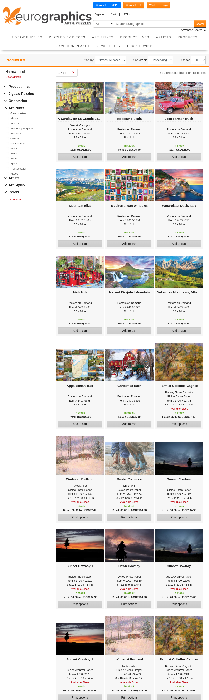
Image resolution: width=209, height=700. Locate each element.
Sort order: (140, 60)
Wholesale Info (134, 5)
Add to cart (80, 156)
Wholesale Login (158, 5)
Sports (14, 163)
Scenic (14, 153)
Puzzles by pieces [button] (67, 37)
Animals (14, 123)
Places (14, 173)
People (14, 148)
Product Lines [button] (134, 37)
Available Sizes (179, 408)
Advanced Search (193, 30)
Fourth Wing (140, 46)
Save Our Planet (73, 46)
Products (189, 36)
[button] (101, 14)
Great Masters (18, 113)
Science (14, 158)
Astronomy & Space (21, 128)
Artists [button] (163, 37)
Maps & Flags (18, 143)
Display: (185, 60)
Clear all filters (13, 76)
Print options (179, 424)
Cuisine (14, 138)
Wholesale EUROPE (107, 5)
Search (200, 24)
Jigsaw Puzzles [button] (26, 37)
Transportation (18, 168)
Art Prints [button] (103, 37)
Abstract (15, 118)
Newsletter (108, 46)
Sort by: (89, 60)
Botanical (15, 133)
